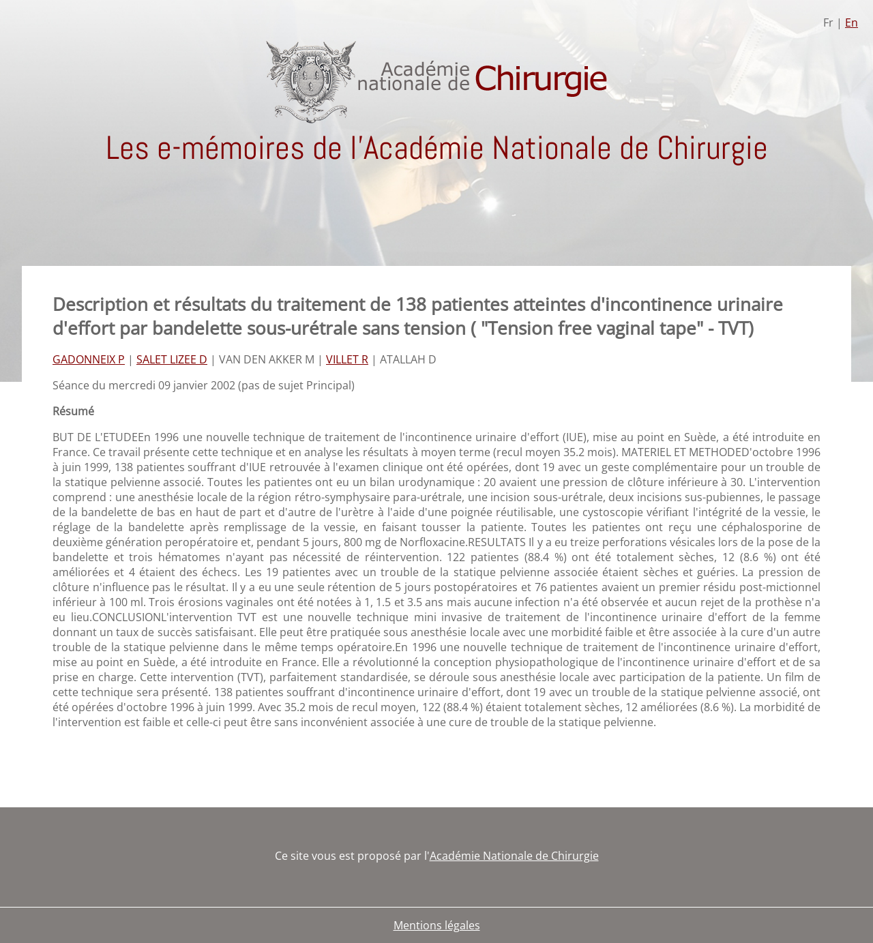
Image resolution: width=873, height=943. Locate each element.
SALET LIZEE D (171, 359)
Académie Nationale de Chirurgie (514, 855)
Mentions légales (437, 925)
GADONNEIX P (89, 359)
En (851, 22)
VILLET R (347, 359)
